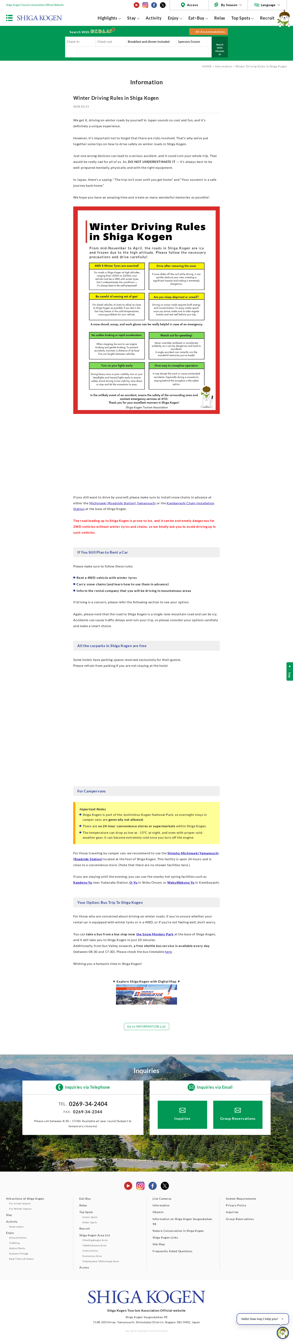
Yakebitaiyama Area (94, 1245)
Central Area (90, 1250)
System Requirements (241, 1198)
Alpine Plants (17, 1248)
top (290, 675)
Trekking (14, 1242)
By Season (229, 5)
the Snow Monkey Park (155, 934)
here (168, 951)
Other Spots (89, 1222)
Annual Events (17, 1237)
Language (268, 5)
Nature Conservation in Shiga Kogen (178, 1230)
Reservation (16, 1226)
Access (192, 5)
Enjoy (173, 17)
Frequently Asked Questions (172, 1251)
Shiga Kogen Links (165, 1237)
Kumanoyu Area (92, 1255)
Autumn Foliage (18, 1253)
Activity (154, 17)
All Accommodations (210, 31)
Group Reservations (237, 1118)
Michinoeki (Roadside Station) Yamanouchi (122, 503)
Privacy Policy (236, 1205)
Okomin (158, 1212)
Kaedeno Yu (82, 882)
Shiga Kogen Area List (94, 1235)
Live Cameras (162, 1198)
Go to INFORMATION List (146, 1026)
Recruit (267, 17)
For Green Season (20, 1203)
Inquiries (182, 1118)
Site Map (159, 1244)
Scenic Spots (90, 1217)
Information (223, 66)
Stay (131, 17)
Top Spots (240, 17)
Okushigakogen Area (94, 1240)
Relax (219, 17)
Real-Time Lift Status (21, 1258)
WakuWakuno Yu (180, 882)
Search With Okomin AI (219, 49)
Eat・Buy (196, 17)
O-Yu (133, 882)
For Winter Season (20, 1208)
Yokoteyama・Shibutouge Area (100, 1261)
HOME (207, 66)
